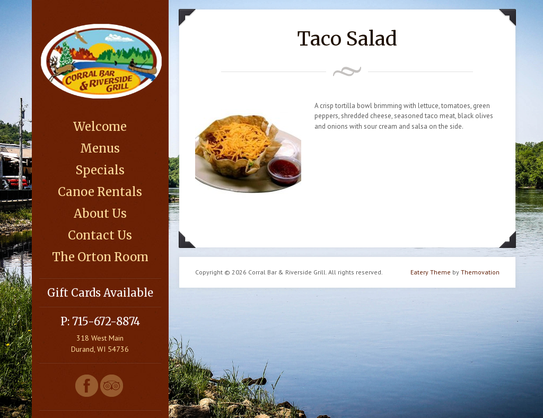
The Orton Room (100, 257)
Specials (100, 170)
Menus (100, 148)
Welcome (100, 126)
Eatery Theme (430, 272)
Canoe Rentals (100, 191)
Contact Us (100, 235)
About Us (100, 213)
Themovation (480, 272)
